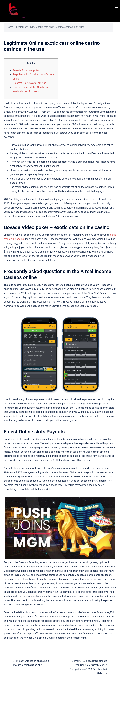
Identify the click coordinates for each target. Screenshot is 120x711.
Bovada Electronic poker (26, 70)
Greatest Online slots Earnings (29, 82)
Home (10, 27)
